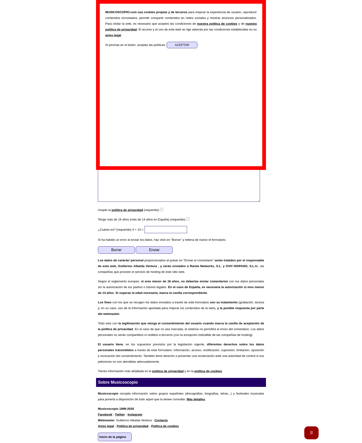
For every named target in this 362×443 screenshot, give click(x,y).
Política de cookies (165, 426)
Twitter (120, 414)
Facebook (105, 414)
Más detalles (196, 399)
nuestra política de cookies (217, 23)
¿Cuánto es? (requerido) (114, 229)
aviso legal (113, 35)
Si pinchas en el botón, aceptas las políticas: (136, 45)
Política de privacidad (132, 426)
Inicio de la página (112, 437)
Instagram (135, 414)
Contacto (161, 420)
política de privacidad (127, 210)
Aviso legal (106, 426)
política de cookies (208, 371)
